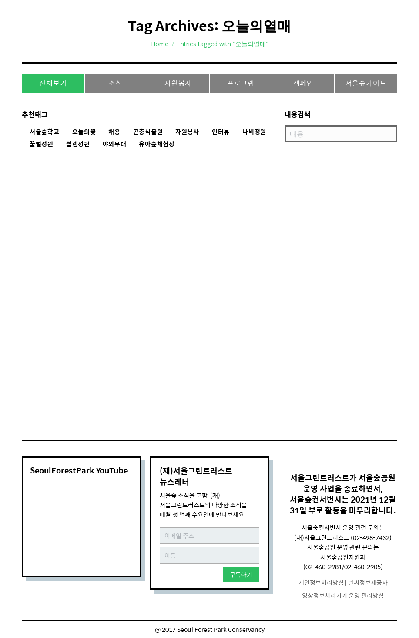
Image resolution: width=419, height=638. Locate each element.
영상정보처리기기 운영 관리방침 (343, 595)
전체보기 (53, 83)
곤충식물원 (148, 132)
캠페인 (303, 83)
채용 (114, 132)
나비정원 (254, 132)
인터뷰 (221, 132)
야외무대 (115, 144)
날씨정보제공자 (368, 582)
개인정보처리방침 (321, 582)
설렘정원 (78, 144)
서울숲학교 (45, 132)
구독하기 (241, 574)
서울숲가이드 (366, 83)
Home (159, 44)
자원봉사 (178, 83)
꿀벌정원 (42, 144)
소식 (116, 83)
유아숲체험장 (156, 144)
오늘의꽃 (84, 132)
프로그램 (241, 83)
